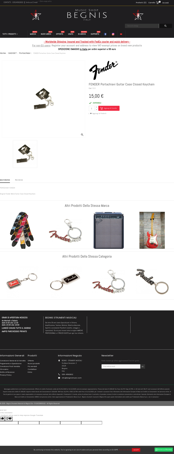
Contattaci (32, 369)
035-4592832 (67, 374)
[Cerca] (142, 26)
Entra (30, 372)
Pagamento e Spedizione (10, 363)
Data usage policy (46, 1)
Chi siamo (4, 369)
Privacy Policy (5, 375)
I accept (136, 450)
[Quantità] (92, 108)
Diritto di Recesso (7, 372)
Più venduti (32, 366)
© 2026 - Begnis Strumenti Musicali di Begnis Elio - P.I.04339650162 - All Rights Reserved (30, 403)
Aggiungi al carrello (110, 108)
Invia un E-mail (32, 2)
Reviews (19, 180)
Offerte (31, 361)
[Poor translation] (9, 419)
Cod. (90, 88)
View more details (125, 450)
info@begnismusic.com (72, 378)
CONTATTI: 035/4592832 (13, 2)
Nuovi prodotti (34, 363)
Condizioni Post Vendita (10, 366)
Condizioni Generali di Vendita (13, 361)
